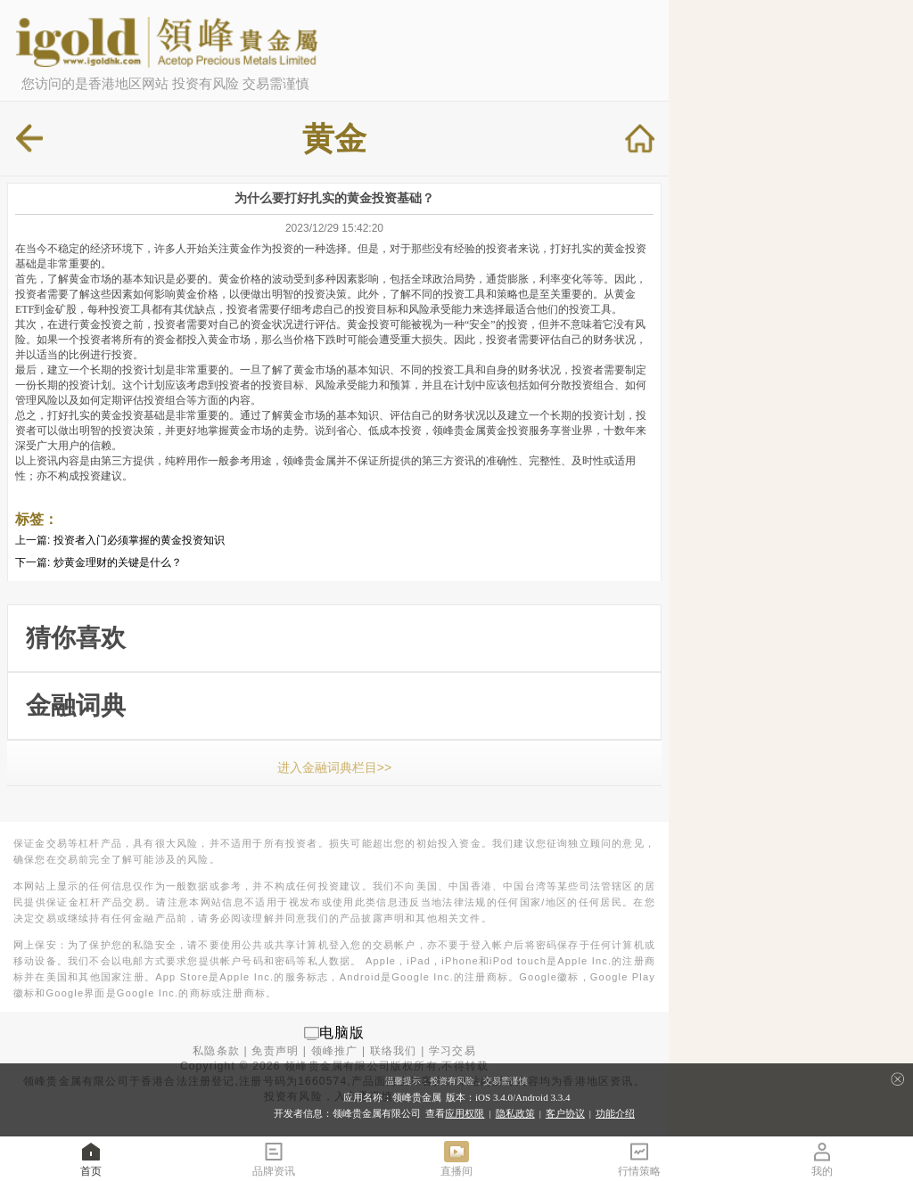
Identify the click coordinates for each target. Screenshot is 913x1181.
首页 (90, 1158)
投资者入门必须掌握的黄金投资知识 (139, 540)
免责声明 (275, 1051)
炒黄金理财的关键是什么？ (117, 562)
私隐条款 (216, 1051)
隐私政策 (515, 1113)
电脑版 (342, 1032)
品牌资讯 (273, 1158)
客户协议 (565, 1113)
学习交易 (452, 1051)
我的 (822, 1158)
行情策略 (639, 1158)
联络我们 (393, 1051)
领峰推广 (334, 1051)
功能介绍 (615, 1113)
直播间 (456, 1158)
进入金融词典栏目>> (334, 767)
